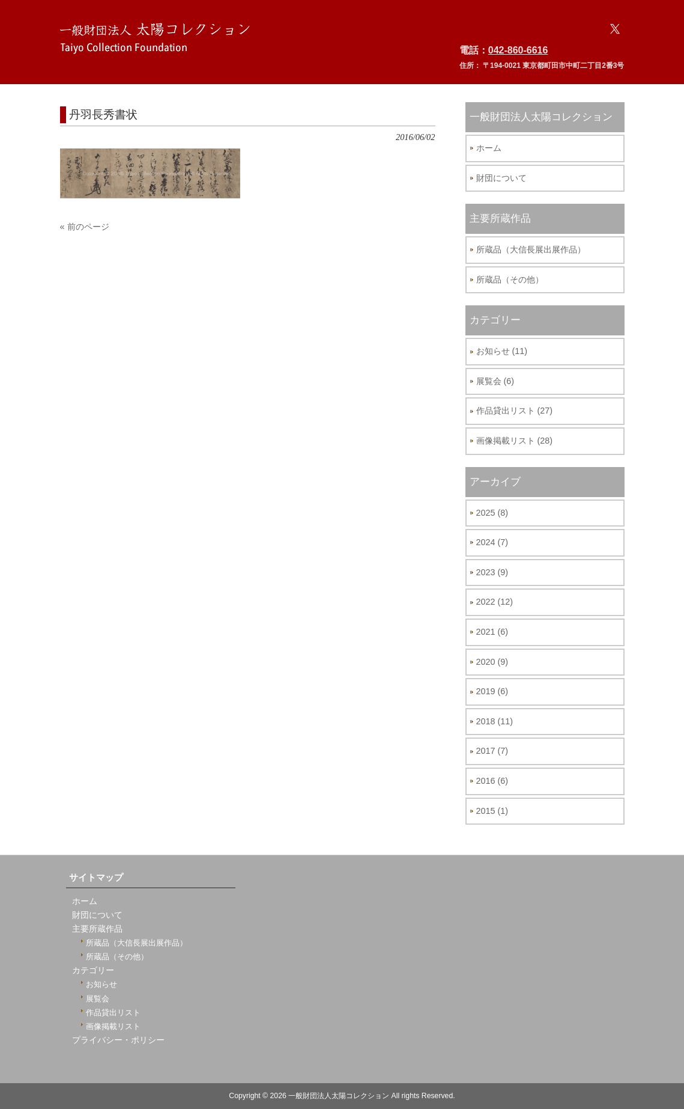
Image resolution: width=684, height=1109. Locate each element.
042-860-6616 (518, 50)
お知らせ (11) (502, 351)
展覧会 (97, 998)
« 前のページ (84, 226)
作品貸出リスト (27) (514, 410)
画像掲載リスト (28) (514, 440)
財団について (501, 178)
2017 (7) (492, 751)
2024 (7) (492, 542)
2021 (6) (492, 632)
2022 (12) (494, 601)
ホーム (488, 148)
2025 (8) (492, 513)
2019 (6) (492, 691)
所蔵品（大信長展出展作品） (531, 249)
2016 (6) (492, 781)
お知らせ (101, 984)
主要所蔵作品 (97, 928)
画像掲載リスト (113, 1026)
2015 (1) (492, 811)
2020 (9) (492, 662)
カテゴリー (93, 970)
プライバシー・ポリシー (118, 1040)
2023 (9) (492, 572)
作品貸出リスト (113, 1012)
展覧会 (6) (495, 381)
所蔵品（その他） (509, 279)
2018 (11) (494, 721)
